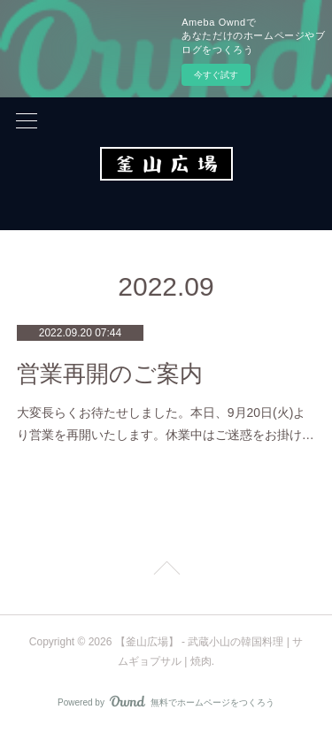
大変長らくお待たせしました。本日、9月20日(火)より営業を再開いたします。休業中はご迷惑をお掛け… (165, 423)
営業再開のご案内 (110, 374)
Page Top (166, 571)
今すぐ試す (216, 75)
